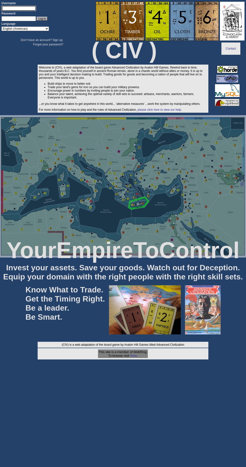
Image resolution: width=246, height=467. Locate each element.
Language (8, 24)
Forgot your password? (48, 44)
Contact (231, 48)
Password (8, 13)
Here (133, 355)
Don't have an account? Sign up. (42, 40)
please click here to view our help (159, 109)
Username (8, 3)
